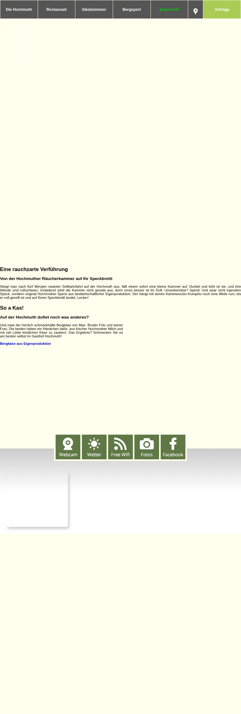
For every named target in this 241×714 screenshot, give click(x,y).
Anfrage (222, 9)
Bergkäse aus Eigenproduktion (25, 343)
